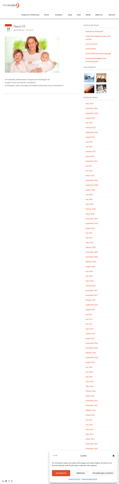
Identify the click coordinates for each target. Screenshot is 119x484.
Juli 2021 (89, 166)
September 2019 (92, 223)
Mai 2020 (89, 199)
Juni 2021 (89, 171)
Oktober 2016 (91, 353)
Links (79, 15)
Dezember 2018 (92, 252)
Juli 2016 (89, 367)
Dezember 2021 (92, 161)
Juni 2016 (89, 372)
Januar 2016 (90, 396)
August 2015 (90, 415)
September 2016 (92, 357)
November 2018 (92, 257)
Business (58, 15)
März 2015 (89, 434)
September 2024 (92, 113)
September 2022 (92, 132)
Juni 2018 (89, 271)
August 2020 (90, 190)
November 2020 (92, 180)
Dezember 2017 (92, 290)
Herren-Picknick (92, 44)
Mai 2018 (89, 276)
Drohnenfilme (91, 49)
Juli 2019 (89, 233)
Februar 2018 (91, 286)
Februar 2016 (91, 391)
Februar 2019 (91, 247)
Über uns (98, 15)
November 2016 (92, 348)
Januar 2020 (90, 214)
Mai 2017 (89, 324)
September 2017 (92, 305)
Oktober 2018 (91, 261)
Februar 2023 (91, 127)
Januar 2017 (90, 338)
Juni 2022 (89, 142)
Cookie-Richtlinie (74, 479)
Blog (70, 15)
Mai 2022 (89, 147)
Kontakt (112, 15)
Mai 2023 (89, 123)
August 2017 (90, 309)
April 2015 (89, 429)
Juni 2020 (89, 194)
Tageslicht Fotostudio (30, 15)
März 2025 (89, 103)
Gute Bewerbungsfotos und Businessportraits (96, 60)
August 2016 (90, 362)
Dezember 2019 (92, 218)
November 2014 (92, 448)
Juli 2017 (89, 314)
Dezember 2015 (92, 400)
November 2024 (92, 108)
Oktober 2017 (91, 300)
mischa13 (29, 30)
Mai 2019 (89, 238)
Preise (88, 15)
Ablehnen (80, 473)
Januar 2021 (90, 175)
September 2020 (92, 185)
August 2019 (90, 228)
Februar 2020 (91, 209)
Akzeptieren (61, 473)
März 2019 (89, 242)
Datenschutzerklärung (89, 479)
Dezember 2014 (92, 444)
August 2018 (90, 266)
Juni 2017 (89, 319)
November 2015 (92, 405)
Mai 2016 (89, 377)
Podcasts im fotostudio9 (94, 31)
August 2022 (90, 137)
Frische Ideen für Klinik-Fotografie (98, 53)
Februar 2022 (91, 151)
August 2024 (90, 118)
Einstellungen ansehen (103, 473)
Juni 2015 (89, 425)
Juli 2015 (89, 420)
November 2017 (92, 295)
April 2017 (89, 329)
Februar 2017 (91, 333)
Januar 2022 (90, 156)
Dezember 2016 (92, 343)
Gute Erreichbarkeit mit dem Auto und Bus (98, 37)
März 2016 (89, 386)
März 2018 (89, 281)
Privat (46, 15)
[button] (113, 455)
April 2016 (89, 381)
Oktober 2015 (91, 410)
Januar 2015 (90, 439)
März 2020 (89, 204)
